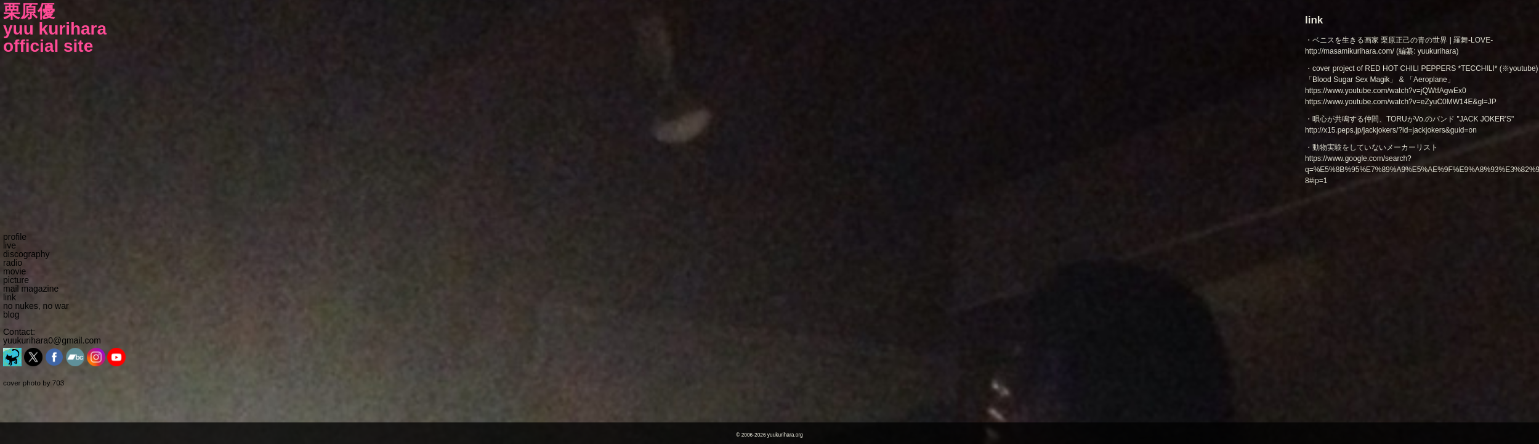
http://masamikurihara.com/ (1349, 51)
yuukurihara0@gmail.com (52, 340)
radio (12, 263)
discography (26, 254)
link (9, 297)
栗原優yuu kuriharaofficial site (55, 29)
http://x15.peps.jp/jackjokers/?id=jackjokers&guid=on (1391, 130)
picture (16, 280)
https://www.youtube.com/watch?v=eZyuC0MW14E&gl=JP (1401, 101)
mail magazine (31, 289)
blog (11, 314)
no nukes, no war (36, 306)
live (9, 245)
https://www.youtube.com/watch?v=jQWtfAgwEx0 (1385, 90)
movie (14, 271)
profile (14, 237)
